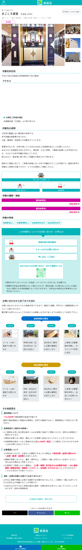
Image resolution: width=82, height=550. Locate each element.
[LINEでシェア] (67, 513)
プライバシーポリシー (41, 538)
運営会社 (14, 535)
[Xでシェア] (15, 513)
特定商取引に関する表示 (14, 538)
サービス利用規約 (68, 535)
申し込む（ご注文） (41, 180)
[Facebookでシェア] (41, 513)
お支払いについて (41, 535)
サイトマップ (67, 538)
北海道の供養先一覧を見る (41, 499)
